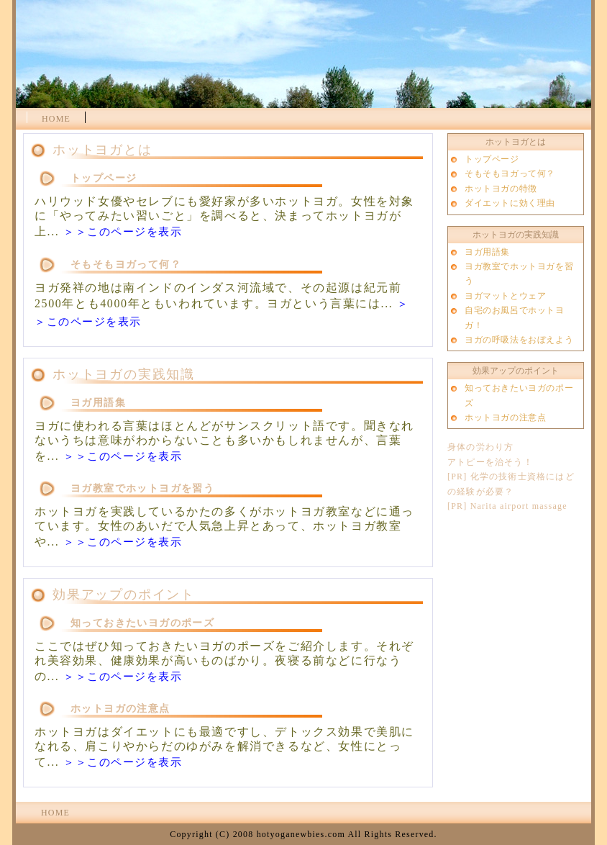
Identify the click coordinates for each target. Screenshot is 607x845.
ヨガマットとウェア (505, 296)
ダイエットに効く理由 (510, 203)
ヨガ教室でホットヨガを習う (142, 488)
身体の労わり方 (480, 447)
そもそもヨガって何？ (125, 264)
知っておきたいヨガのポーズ (142, 623)
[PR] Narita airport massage (507, 506)
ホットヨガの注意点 (120, 708)
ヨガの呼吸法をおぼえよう (519, 340)
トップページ (103, 178)
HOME (56, 119)
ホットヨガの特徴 (501, 189)
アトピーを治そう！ (490, 462)
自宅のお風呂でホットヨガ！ (515, 317)
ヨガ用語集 (98, 402)
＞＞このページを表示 (122, 232)
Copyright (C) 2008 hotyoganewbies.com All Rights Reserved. (303, 834)
